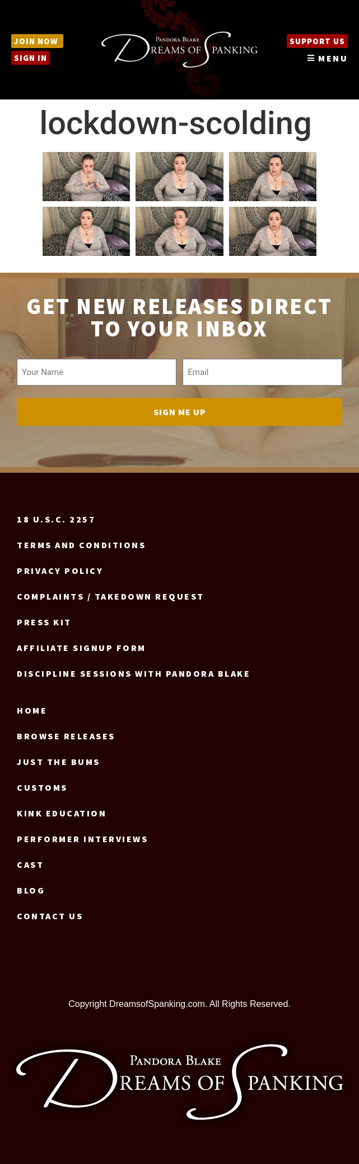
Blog (31, 890)
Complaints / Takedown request (110, 596)
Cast (30, 864)
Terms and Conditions (81, 544)
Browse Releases (66, 736)
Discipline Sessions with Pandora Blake (133, 673)
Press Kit (44, 622)
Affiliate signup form (81, 647)
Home (32, 710)
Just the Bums (58, 761)
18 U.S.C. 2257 (56, 519)
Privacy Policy (60, 570)
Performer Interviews (82, 838)
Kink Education (61, 813)
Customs (42, 787)
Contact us (50, 915)
